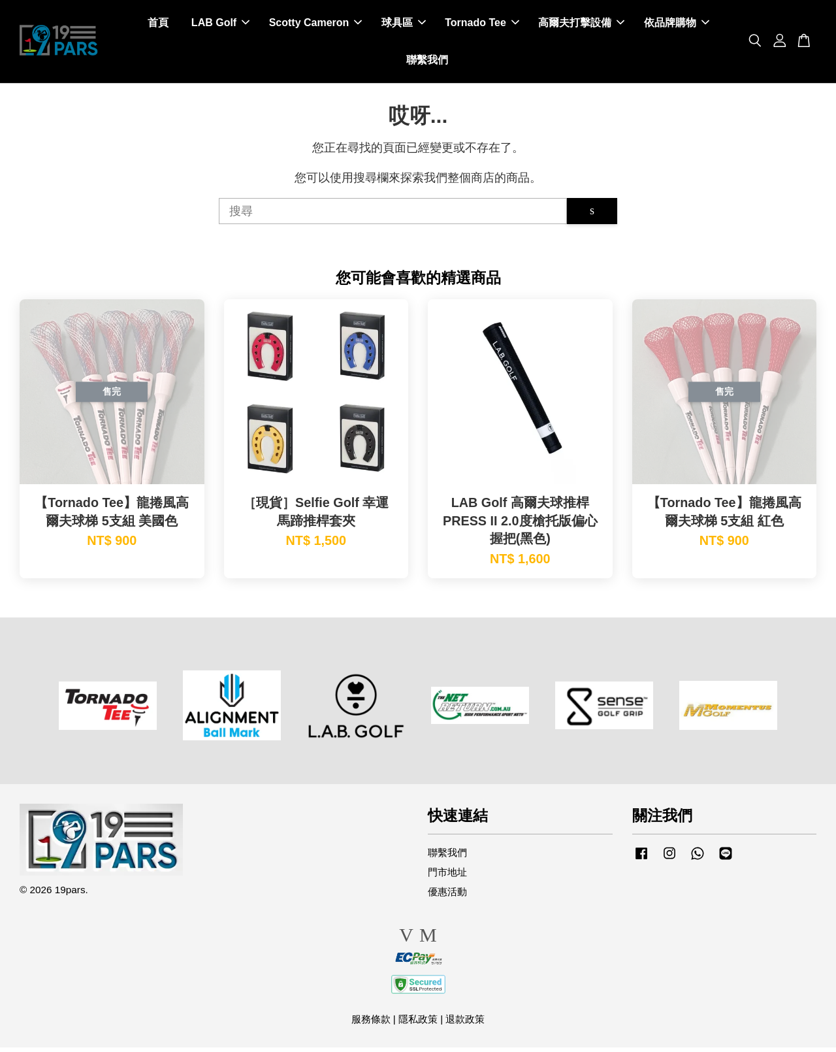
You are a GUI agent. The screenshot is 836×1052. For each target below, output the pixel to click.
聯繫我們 (427, 62)
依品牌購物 (676, 25)
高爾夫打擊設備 (581, 25)
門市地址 (447, 877)
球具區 (403, 25)
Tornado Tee (482, 25)
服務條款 (371, 1023)
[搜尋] (393, 216)
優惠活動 (447, 896)
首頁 (158, 25)
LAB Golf (220, 25)
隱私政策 (418, 1023)
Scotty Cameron (315, 25)
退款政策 (465, 1023)
